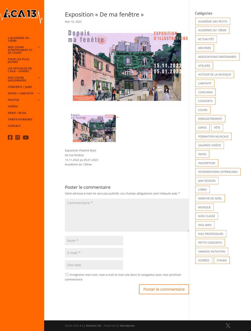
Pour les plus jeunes (18, 61)
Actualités (206, 39)
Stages (222, 260)
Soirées (203, 260)
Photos (13, 100)
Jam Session (207, 181)
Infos (202, 154)
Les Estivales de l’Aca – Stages (20, 70)
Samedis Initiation (211, 251)
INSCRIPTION (206, 163)
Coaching (205, 92)
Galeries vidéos (209, 145)
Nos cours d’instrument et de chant (20, 50)
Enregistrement (210, 119)
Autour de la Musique (214, 74)
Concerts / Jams (20, 87)
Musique (204, 207)
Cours (202, 110)
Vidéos (13, 106)
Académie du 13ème (212, 30)
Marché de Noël (210, 198)
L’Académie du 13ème (18, 39)
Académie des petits (212, 21)
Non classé (206, 216)
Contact (14, 126)
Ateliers (204, 65)
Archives (204, 48)
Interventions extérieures (218, 172)
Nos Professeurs (210, 234)
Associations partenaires (217, 57)
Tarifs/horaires (20, 119)
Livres (202, 189)
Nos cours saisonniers (17, 79)
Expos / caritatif (21, 93)
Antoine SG (93, 325)
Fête (217, 127)
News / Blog (17, 113)
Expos (202, 127)
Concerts (205, 101)
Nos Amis (205, 225)
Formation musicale (213, 136)
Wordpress (127, 325)
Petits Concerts (210, 242)
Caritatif (204, 83)
